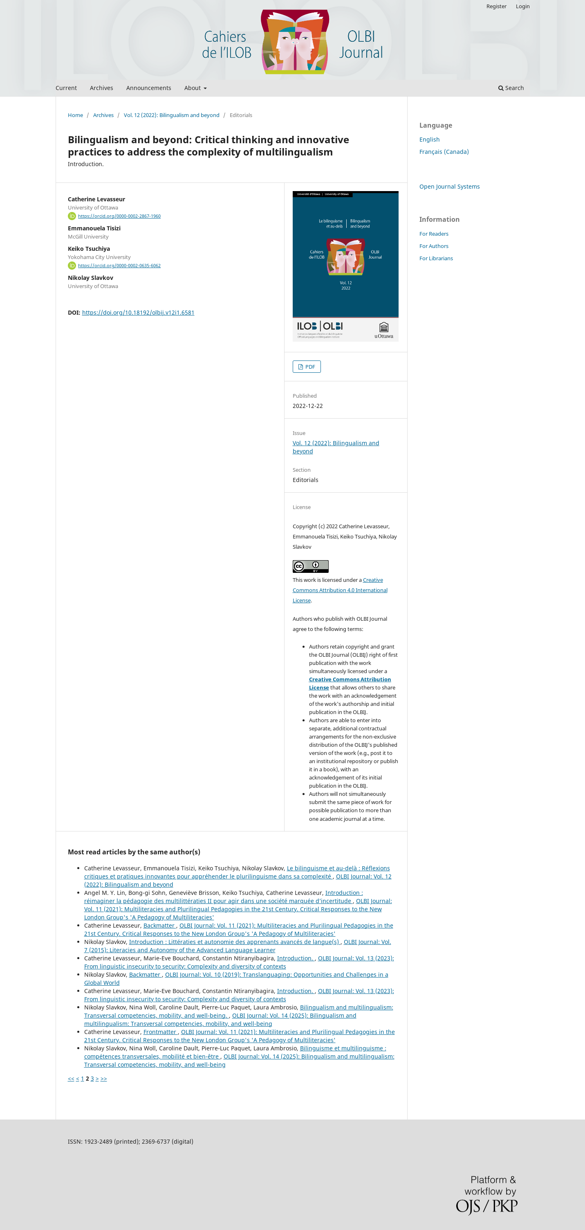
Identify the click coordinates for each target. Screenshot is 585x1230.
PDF (309, 366)
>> (104, 1078)
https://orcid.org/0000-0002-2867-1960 (119, 216)
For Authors (433, 246)
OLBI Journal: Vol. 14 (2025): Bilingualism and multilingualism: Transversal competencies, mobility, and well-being (220, 1019)
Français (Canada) (444, 151)
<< (71, 1078)
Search (511, 88)
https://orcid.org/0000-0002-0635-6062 (119, 265)
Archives (101, 88)
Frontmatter (160, 1032)
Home (75, 115)
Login (523, 6)
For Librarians (436, 258)
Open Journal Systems (449, 186)
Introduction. (296, 958)
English (429, 139)
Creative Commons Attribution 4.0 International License (340, 590)
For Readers (433, 233)
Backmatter (159, 925)
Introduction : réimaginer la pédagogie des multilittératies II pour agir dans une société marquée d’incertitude (223, 897)
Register (496, 6)
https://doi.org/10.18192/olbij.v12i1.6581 (138, 312)
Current (66, 88)
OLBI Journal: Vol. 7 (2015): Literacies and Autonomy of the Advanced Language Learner (237, 946)
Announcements (148, 88)
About (193, 88)
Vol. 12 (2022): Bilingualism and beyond (172, 115)
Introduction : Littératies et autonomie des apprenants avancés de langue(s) (235, 942)
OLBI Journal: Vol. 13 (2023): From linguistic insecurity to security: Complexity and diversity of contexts (239, 962)
